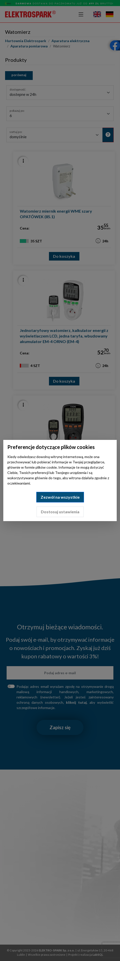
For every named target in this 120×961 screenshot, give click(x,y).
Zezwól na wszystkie (60, 497)
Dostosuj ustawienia (60, 511)
